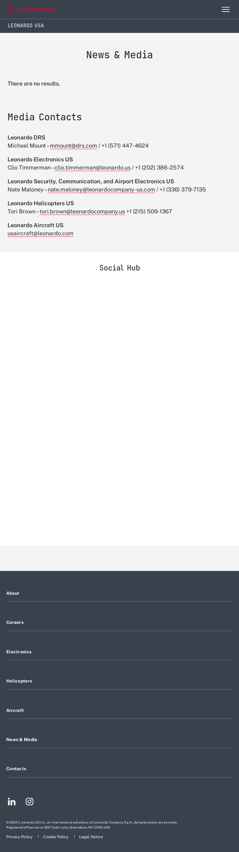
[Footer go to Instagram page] (29, 802)
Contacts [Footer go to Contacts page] (16, 768)
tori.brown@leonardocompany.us (82, 211)
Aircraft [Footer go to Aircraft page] (15, 710)
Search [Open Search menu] (212, 9)
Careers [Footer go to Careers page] (15, 622)
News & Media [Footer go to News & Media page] (21, 739)
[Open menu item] (225, 9)
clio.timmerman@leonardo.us (93, 167)
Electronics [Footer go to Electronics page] (18, 651)
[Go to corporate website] (31, 9)
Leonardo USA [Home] (26, 25)
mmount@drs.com (73, 145)
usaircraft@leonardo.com (40, 233)
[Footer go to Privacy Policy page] (20, 836)
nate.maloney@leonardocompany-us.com (101, 189)
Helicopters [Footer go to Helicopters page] (19, 680)
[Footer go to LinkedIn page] (11, 802)
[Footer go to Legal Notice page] (91, 836)
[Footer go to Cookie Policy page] (56, 836)
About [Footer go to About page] (12, 593)
